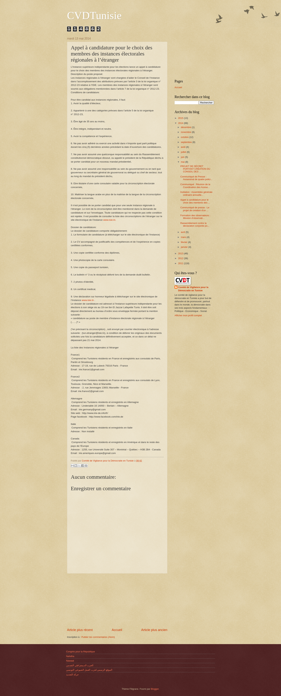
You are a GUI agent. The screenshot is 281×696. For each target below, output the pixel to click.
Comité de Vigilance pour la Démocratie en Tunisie (193, 289)
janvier (184, 247)
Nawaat (70, 660)
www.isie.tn (88, 300)
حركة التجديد (72, 674)
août (183, 147)
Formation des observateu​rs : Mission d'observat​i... (195, 216)
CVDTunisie (94, 15)
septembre (186, 142)
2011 (181, 263)
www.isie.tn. (109, 220)
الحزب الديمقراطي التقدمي (79, 665)
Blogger (155, 689)
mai (183, 162)
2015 (181, 118)
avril (183, 232)
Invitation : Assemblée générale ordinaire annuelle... (196, 193)
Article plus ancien (154, 630)
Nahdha (70, 656)
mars (184, 237)
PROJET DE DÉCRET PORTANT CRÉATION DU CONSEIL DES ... (195, 169)
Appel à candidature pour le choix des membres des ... (195, 201)
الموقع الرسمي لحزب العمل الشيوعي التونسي (89, 670)
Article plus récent (80, 630)
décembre (186, 127)
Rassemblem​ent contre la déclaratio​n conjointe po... (194, 224)
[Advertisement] (117, 600)
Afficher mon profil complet (188, 315)
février (184, 242)
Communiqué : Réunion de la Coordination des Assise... (195, 185)
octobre (185, 137)
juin (183, 157)
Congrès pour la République (80, 651)
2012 (181, 258)
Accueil (117, 630)
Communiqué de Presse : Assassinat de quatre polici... (196, 178)
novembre (186, 132)
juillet (184, 152)
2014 (181, 123)
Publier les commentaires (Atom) (98, 637)
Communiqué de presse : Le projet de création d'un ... (194, 209)
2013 (181, 253)
